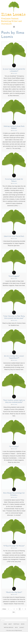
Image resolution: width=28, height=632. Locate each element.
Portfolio (16, 624)
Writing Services (8, 627)
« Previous (4, 609)
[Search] (14, 620)
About (10, 624)
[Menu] (14, 26)
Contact (21, 627)
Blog (16, 627)
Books (22, 624)
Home (5, 624)
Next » (14, 612)
